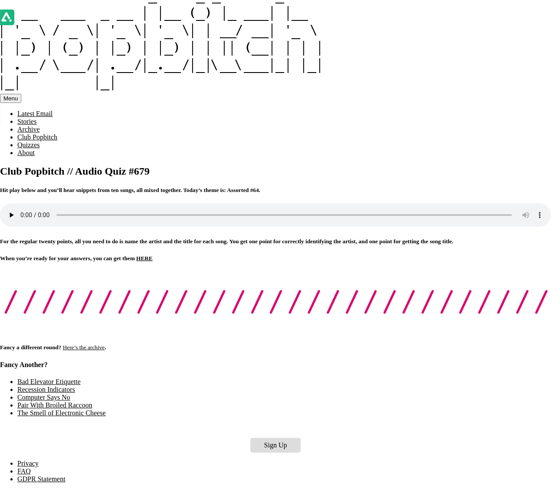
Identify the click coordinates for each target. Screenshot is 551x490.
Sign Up (275, 445)
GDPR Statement (41, 479)
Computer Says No (43, 397)
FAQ (24, 471)
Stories (26, 121)
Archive (28, 129)
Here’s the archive (84, 347)
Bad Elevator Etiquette (49, 381)
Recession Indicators (46, 389)
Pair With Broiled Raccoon (54, 405)
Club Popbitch (37, 137)
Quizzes (28, 145)
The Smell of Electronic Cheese (61, 413)
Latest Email (34, 113)
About (26, 152)
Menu (10, 98)
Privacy (28, 463)
